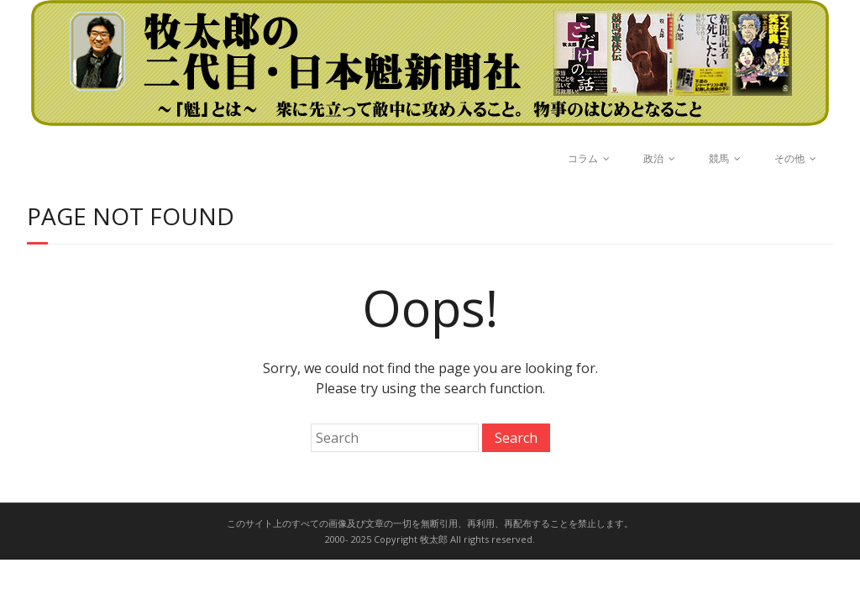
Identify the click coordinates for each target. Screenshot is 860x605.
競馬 (719, 158)
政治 (653, 158)
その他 (789, 158)
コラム (583, 158)
